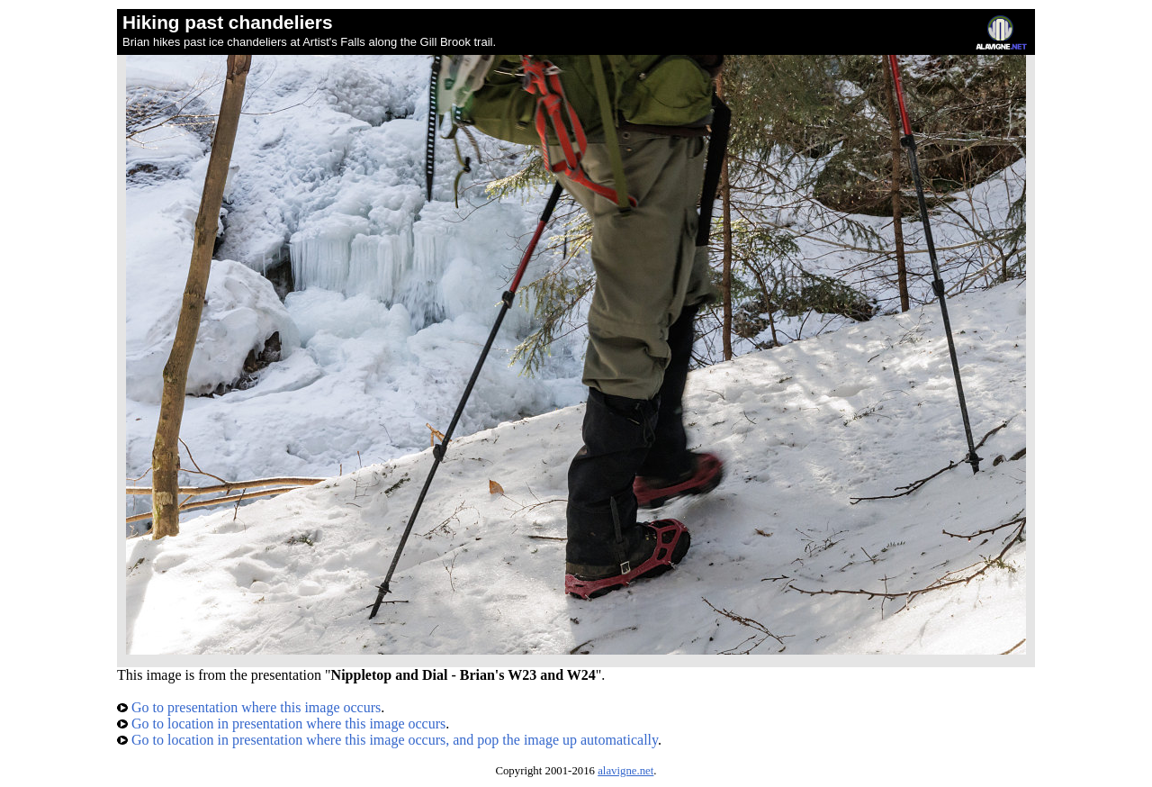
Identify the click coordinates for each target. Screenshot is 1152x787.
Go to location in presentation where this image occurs (281, 723)
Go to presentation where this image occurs (249, 707)
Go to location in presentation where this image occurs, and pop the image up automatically (387, 739)
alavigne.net (625, 770)
